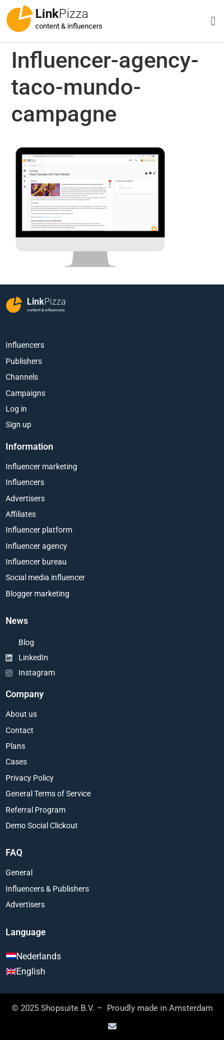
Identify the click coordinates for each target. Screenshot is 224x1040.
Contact (20, 730)
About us (21, 714)
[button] (213, 21)
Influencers (25, 345)
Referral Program (36, 809)
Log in (16, 408)
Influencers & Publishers (47, 888)
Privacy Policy (30, 777)
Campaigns (25, 393)
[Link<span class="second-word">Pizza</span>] (20, 18)
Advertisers (25, 498)
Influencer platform (39, 529)
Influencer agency (36, 546)
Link (61, 14)
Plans (15, 745)
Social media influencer (45, 577)
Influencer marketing (41, 466)
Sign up (18, 424)
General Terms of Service (48, 793)
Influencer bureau (36, 561)
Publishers (24, 361)
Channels (22, 376)
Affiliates (21, 514)
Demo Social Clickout (42, 825)
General (19, 872)
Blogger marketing (37, 593)
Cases (16, 761)
